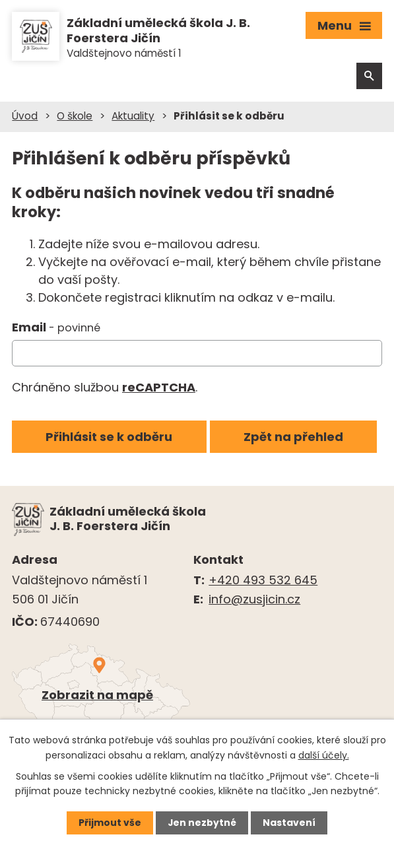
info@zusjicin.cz (254, 600)
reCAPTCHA (158, 388)
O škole (74, 116)
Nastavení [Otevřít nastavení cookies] (289, 822)
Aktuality (133, 116)
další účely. (323, 754)
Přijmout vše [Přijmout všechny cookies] (110, 822)
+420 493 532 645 (263, 580)
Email (56, 328)
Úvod (25, 116)
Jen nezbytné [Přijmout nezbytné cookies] (202, 822)
